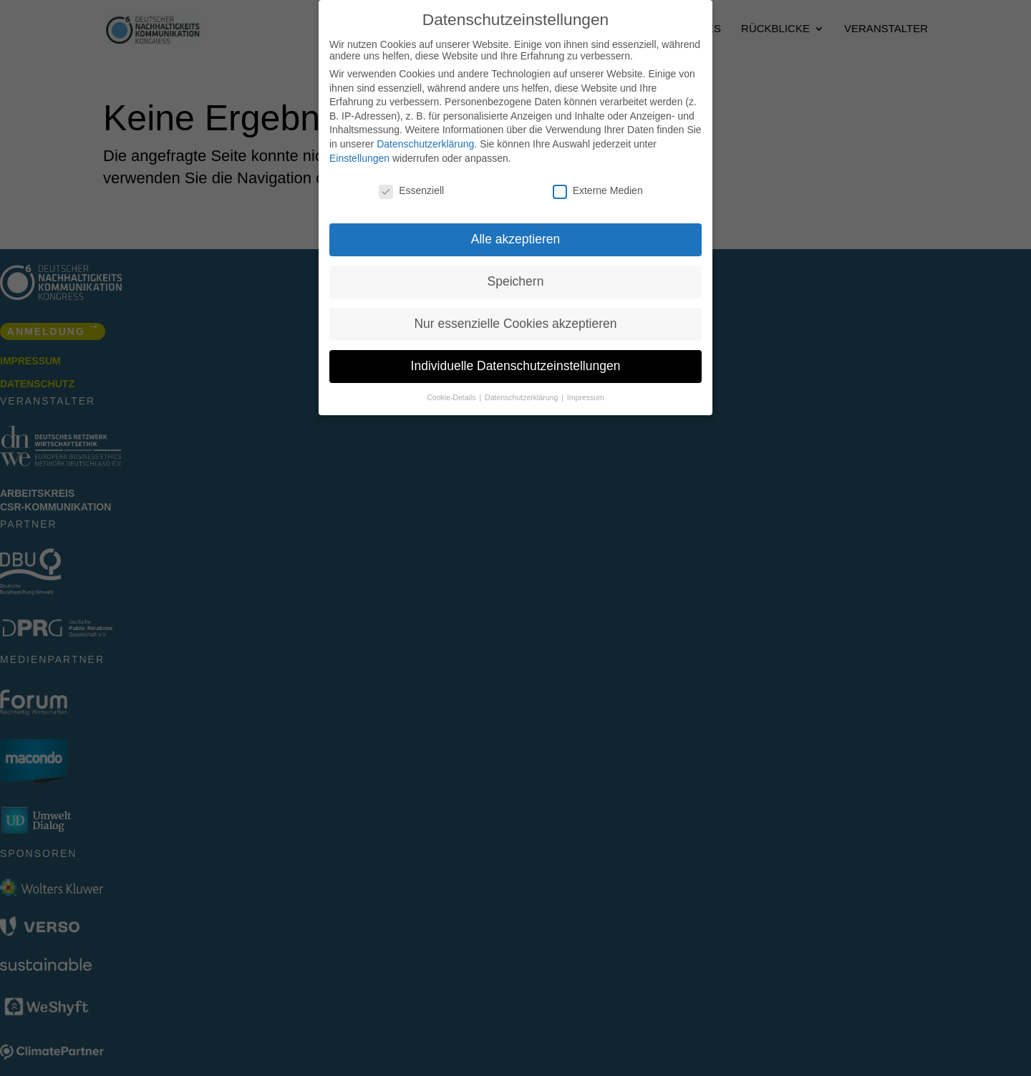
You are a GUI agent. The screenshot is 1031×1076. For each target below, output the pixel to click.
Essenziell (411, 190)
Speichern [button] (516, 281)
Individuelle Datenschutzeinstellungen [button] (516, 366)
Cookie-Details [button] (452, 397)
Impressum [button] (585, 397)
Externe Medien (598, 190)
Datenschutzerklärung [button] (522, 397)
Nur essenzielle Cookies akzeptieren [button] (515, 323)
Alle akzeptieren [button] (516, 239)
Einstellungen (359, 158)
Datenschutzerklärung (425, 144)
